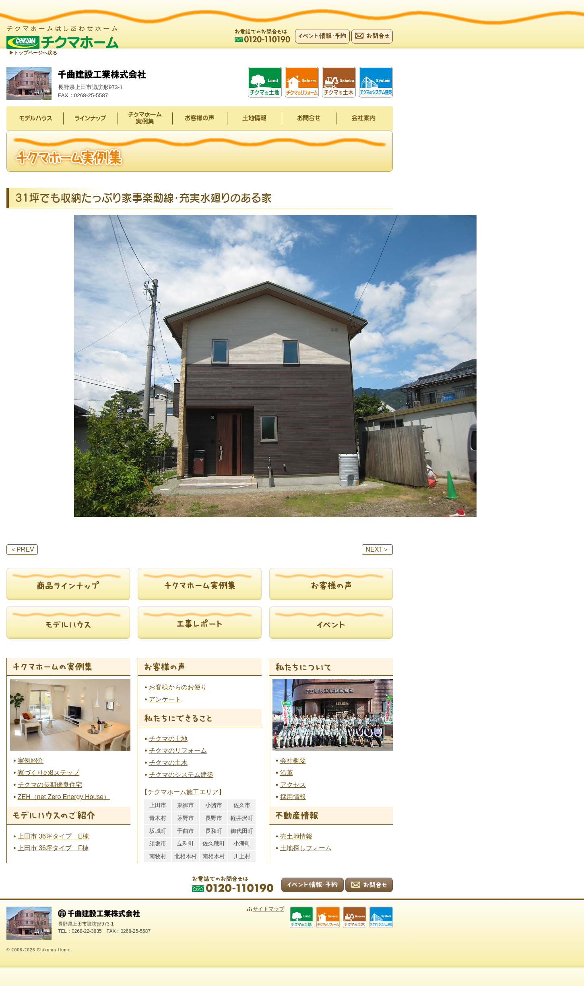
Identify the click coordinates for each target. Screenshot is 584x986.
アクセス (293, 784)
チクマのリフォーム (178, 750)
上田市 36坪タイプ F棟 (53, 848)
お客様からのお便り (178, 687)
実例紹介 (30, 760)
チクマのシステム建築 (181, 774)
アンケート (165, 699)
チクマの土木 (168, 762)
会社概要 (293, 760)
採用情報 (293, 796)
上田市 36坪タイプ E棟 (53, 836)
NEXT (377, 549)
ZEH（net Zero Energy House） (64, 796)
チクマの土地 (168, 738)
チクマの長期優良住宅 (50, 784)
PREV (22, 549)
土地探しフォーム (306, 848)
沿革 (286, 772)
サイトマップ (268, 909)
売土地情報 (296, 836)
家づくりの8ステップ (48, 772)
